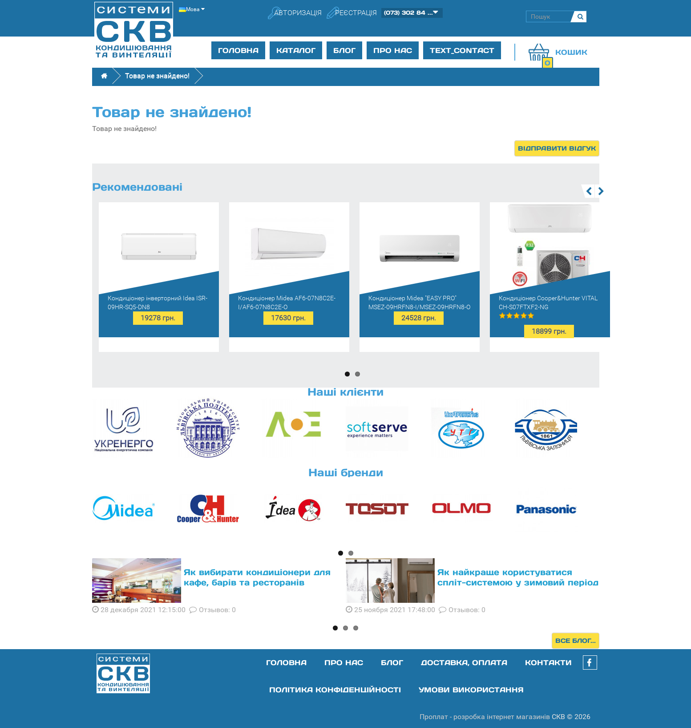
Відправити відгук (557, 148)
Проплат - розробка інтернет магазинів (485, 716)
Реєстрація (356, 12)
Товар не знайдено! (157, 75)
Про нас (392, 50)
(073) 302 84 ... (408, 12)
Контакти (548, 662)
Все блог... (575, 641)
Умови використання (471, 689)
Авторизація (298, 12)
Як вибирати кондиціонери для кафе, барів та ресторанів (257, 577)
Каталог (295, 50)
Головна (238, 50)
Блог (344, 50)
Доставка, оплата (464, 662)
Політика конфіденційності (335, 689)
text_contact (462, 50)
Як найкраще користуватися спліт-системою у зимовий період (517, 577)
